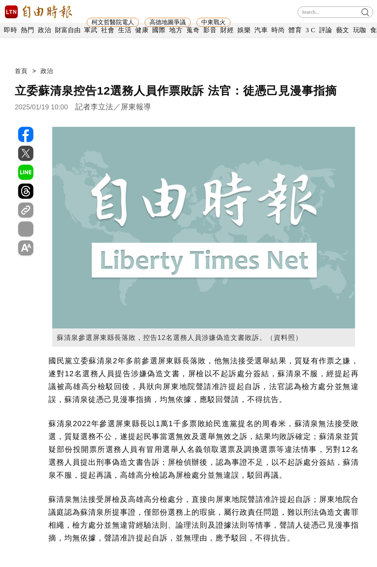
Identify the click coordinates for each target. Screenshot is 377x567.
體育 (295, 30)
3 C (310, 30)
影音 (210, 30)
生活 (124, 30)
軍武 (90, 30)
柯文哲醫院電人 (113, 22)
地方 (175, 30)
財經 (227, 30)
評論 (325, 30)
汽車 (261, 30)
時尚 (278, 30)
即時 (10, 30)
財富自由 (67, 30)
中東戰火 (213, 22)
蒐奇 (192, 30)
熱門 (27, 30)
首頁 (21, 71)
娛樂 (244, 30)
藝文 (342, 30)
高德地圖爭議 (168, 22)
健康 (141, 30)
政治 (44, 30)
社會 (107, 30)
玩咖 (359, 30)
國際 (158, 30)
